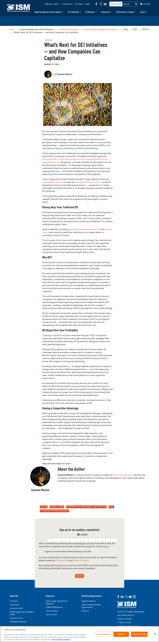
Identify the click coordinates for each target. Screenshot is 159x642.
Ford (98, 229)
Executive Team (16, 608)
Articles (43, 507)
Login (87, 4)
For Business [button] (91, 12)
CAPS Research (52, 611)
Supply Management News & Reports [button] (49, 12)
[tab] (49, 12)
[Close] (155, 634)
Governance (15, 604)
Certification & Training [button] (126, 12)
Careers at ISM (16, 618)
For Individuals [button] (74, 12)
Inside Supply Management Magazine (101, 29)
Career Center (51, 614)
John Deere (73, 229)
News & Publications (68, 29)
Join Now (78, 4)
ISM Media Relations (18, 621)
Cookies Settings (103, 634)
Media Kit (85, 611)
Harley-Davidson (87, 229)
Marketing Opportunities (91, 595)
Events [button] (143, 12)
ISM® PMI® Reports (54, 607)
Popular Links (51, 4)
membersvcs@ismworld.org (128, 626)
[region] (79, 634)
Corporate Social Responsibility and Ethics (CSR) (86, 507)
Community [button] (106, 12)
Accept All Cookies (139, 634)
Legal (111, 507)
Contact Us (67, 4)
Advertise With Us (88, 601)
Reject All (121, 634)
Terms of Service (81, 560)
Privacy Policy (62, 560)
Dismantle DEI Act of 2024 (87, 182)
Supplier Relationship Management (54, 511)
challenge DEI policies (52, 182)
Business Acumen (57, 507)
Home (11, 29)
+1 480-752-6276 (124, 622)
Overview (13, 601)
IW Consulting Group (123, 475)
